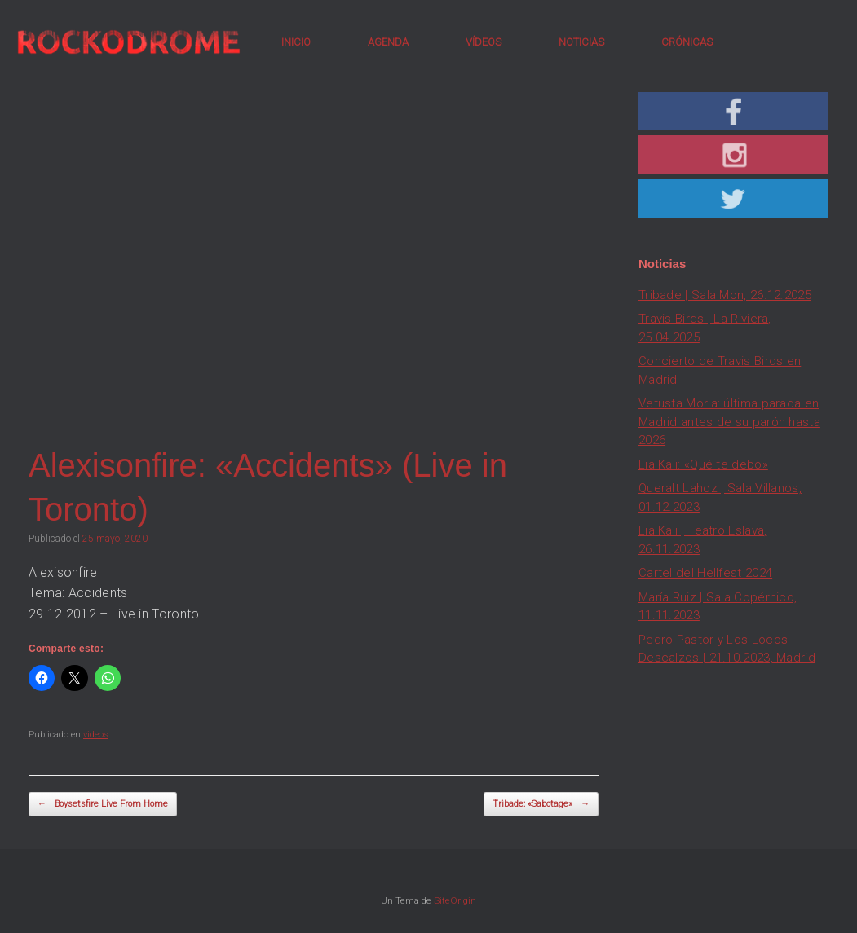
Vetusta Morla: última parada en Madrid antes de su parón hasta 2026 (729, 421)
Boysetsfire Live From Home (103, 805)
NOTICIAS (581, 42)
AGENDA (388, 42)
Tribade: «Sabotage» (541, 805)
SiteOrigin (455, 900)
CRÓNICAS (687, 42)
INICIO (296, 42)
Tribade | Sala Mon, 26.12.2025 (724, 295)
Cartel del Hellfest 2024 (705, 573)
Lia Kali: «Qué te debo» (703, 464)
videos (95, 734)
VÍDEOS (483, 42)
